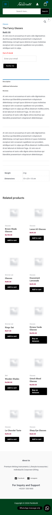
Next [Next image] (49, 19)
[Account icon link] (37, 4)
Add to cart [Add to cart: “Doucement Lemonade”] (36, 289)
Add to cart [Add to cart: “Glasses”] (12, 287)
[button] (26, 15)
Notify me (10, 66)
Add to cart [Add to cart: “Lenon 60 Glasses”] (36, 238)
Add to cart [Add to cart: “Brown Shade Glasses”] (12, 240)
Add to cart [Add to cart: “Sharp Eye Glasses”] (36, 439)
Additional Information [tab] (10, 86)
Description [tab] (6, 82)
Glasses (5, 24)
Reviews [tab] (5, 91)
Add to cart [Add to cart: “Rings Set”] (12, 336)
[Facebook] (19, 478)
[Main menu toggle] (5, 4)
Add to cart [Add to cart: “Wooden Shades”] (12, 388)
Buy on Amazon (35, 339)
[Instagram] (32, 478)
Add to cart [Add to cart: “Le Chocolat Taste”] (12, 439)
